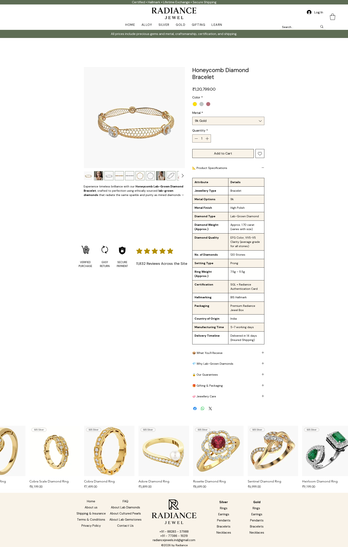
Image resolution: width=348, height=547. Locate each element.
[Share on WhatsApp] (202, 408)
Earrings (223, 514)
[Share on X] (210, 408)
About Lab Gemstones (125, 520)
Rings (223, 508)
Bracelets (257, 526)
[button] (147, 25)
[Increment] (207, 138)
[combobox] (228, 121)
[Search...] (297, 27)
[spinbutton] (202, 138)
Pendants (223, 520)
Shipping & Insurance (91, 513)
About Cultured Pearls (125, 513)
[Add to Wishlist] (259, 153)
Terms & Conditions (91, 520)
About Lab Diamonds (125, 507)
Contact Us (125, 526)
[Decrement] (196, 138)
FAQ (125, 501)
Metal (197, 113)
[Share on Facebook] (194, 408)
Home (91, 501)
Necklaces (257, 533)
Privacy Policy (91, 526)
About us (91, 507)
